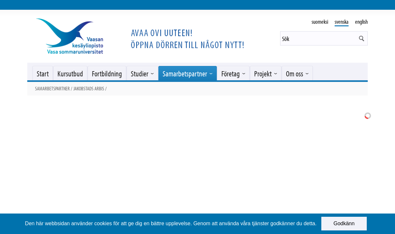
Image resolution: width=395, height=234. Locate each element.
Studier (139, 73)
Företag (230, 73)
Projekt (263, 73)
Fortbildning (107, 73)
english (361, 21)
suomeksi (320, 21)
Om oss (294, 73)
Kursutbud (70, 73)
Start (43, 73)
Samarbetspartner (185, 73)
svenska (342, 21)
